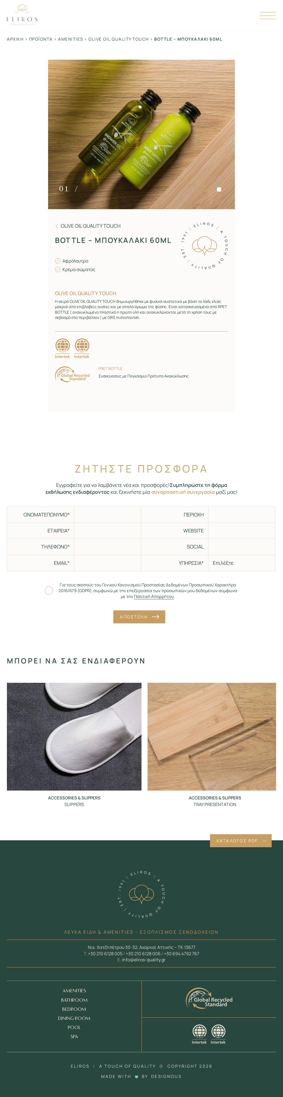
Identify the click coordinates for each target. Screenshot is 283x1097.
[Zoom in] (141, 134)
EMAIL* (62, 563)
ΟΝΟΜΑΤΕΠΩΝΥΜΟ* (46, 514)
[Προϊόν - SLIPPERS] (74, 737)
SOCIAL (195, 546)
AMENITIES (74, 991)
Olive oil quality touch (118, 39)
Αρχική (15, 39)
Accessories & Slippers (74, 798)
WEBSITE (193, 530)
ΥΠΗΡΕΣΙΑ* (191, 563)
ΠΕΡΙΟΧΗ (194, 514)
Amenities (70, 39)
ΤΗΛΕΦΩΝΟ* (55, 546)
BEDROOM (74, 1009)
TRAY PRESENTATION (214, 804)
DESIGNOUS (166, 1076)
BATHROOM (74, 1000)
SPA (74, 1037)
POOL (74, 1027)
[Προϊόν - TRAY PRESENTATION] (215, 737)
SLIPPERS (74, 804)
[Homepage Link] (22, 23)
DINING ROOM (74, 1018)
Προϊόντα (41, 39)
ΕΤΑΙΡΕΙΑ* (59, 530)
